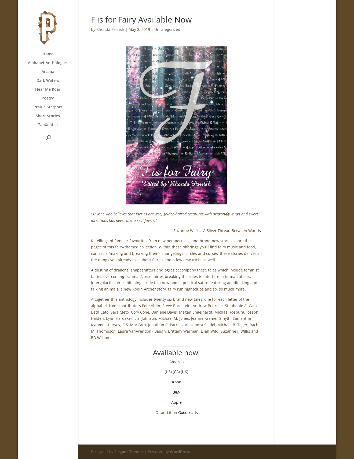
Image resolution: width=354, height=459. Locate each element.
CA (176, 371)
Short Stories (48, 116)
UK (184, 371)
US (168, 371)
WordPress (180, 451)
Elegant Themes (129, 451)
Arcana (48, 72)
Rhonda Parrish (110, 29)
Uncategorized (167, 29)
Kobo (176, 381)
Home (47, 54)
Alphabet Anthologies (48, 63)
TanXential (48, 125)
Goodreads (188, 412)
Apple (176, 402)
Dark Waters (48, 81)
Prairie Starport (48, 107)
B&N (177, 392)
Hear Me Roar (47, 89)
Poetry (48, 98)
